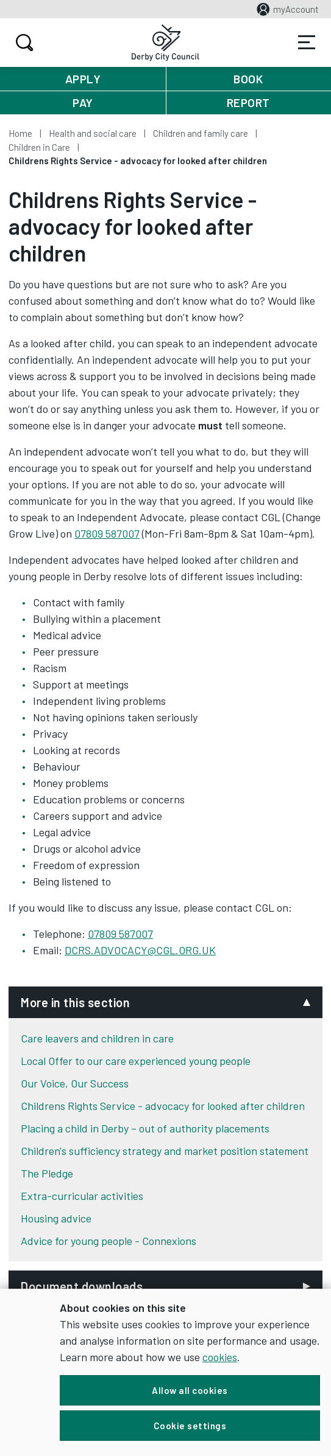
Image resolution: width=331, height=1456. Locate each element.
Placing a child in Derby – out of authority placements (145, 1128)
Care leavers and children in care (97, 1038)
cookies (219, 1357)
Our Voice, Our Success (75, 1083)
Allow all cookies (190, 1390)
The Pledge (47, 1173)
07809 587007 (107, 533)
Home (20, 133)
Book (248, 79)
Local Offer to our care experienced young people (136, 1060)
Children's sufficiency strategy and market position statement (164, 1150)
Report (248, 102)
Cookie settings (190, 1425)
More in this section (75, 1002)
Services (306, 42)
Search (23, 42)
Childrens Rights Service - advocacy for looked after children (163, 1105)
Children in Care (39, 147)
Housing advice (56, 1218)
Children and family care (200, 133)
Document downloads (82, 1286)
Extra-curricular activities (82, 1195)
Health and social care (93, 133)
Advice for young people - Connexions (108, 1240)
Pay (83, 102)
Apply (83, 79)
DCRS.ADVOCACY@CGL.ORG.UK (140, 950)
